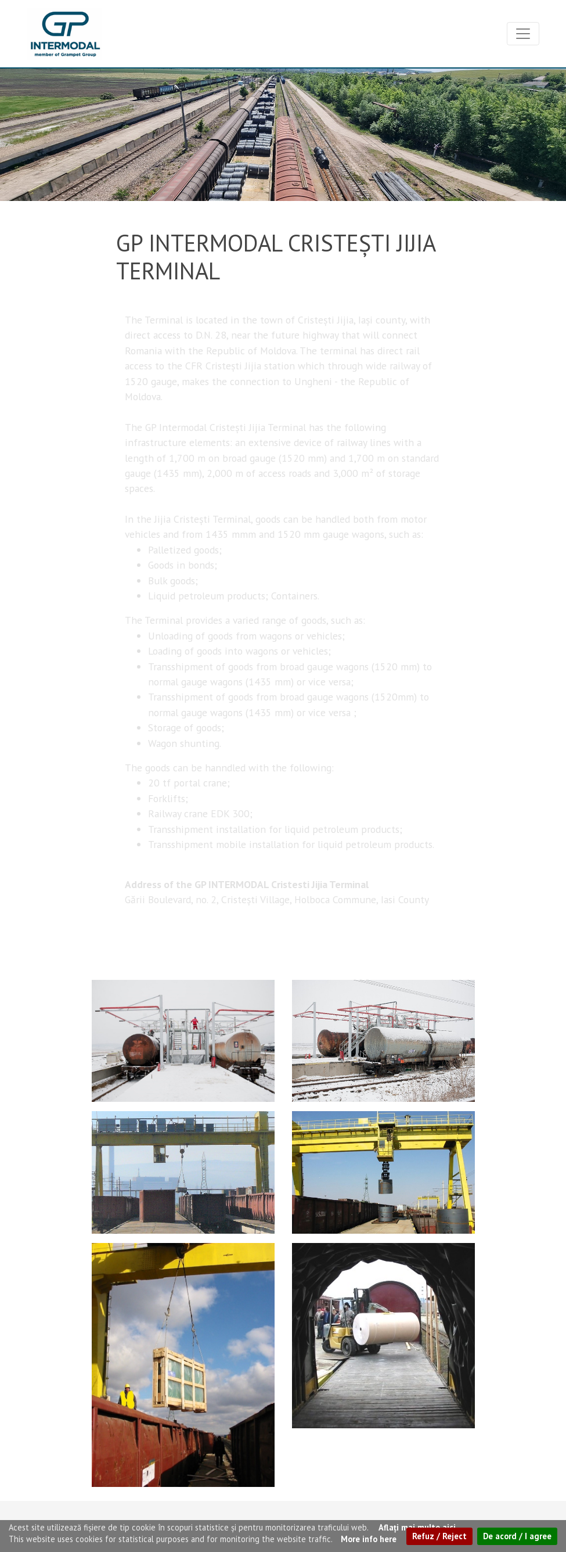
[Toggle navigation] (523, 33)
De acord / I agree (517, 1536)
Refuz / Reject (439, 1536)
